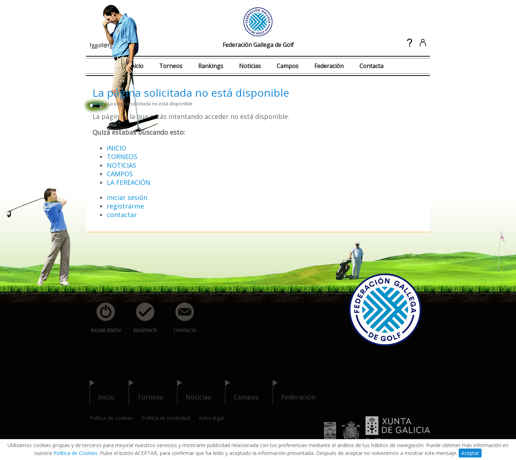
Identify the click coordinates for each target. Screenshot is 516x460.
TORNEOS (122, 156)
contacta (180, 318)
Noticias (250, 66)
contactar (122, 214)
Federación (329, 66)
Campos (287, 66)
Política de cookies (111, 418)
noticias (194, 392)
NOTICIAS (121, 165)
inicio (98, 103)
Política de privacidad (166, 418)
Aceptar (470, 453)
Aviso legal (211, 418)
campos (242, 392)
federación (294, 392)
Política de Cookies (75, 453)
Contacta (371, 66)
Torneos (170, 66)
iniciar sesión (127, 197)
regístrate (141, 318)
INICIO (116, 148)
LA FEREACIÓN (128, 182)
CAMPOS (120, 173)
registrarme (125, 206)
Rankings (210, 66)
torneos (146, 392)
